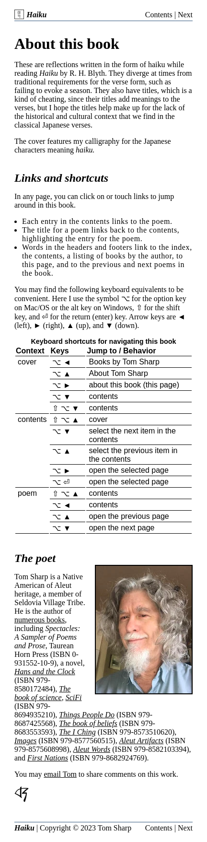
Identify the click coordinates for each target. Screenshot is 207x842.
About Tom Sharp (118, 373)
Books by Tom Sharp (124, 362)
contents (103, 396)
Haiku (30, 15)
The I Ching (77, 732)
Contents (158, 15)
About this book (66, 43)
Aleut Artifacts (141, 741)
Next (185, 15)
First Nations (47, 758)
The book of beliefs (88, 723)
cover (27, 362)
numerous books (39, 620)
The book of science (42, 693)
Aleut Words (91, 749)
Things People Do (87, 715)
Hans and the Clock (44, 671)
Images (25, 741)
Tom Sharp (114, 828)
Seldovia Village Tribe (48, 602)
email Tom (60, 774)
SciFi (74, 697)
